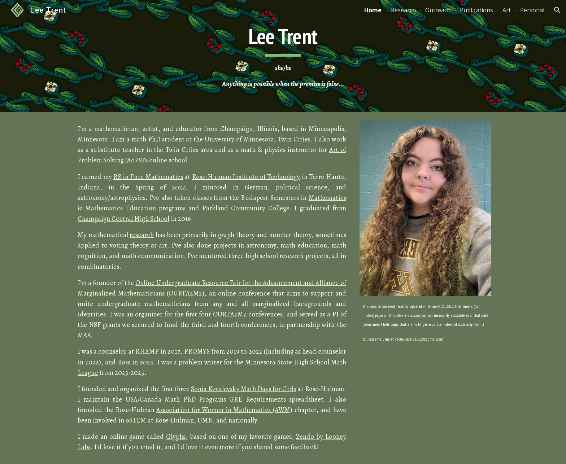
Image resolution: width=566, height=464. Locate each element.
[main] (283, 56)
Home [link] (373, 10)
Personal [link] (532, 10)
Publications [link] (476, 10)
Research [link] (403, 10)
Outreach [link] (437, 10)
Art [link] (506, 10)
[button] (557, 10)
